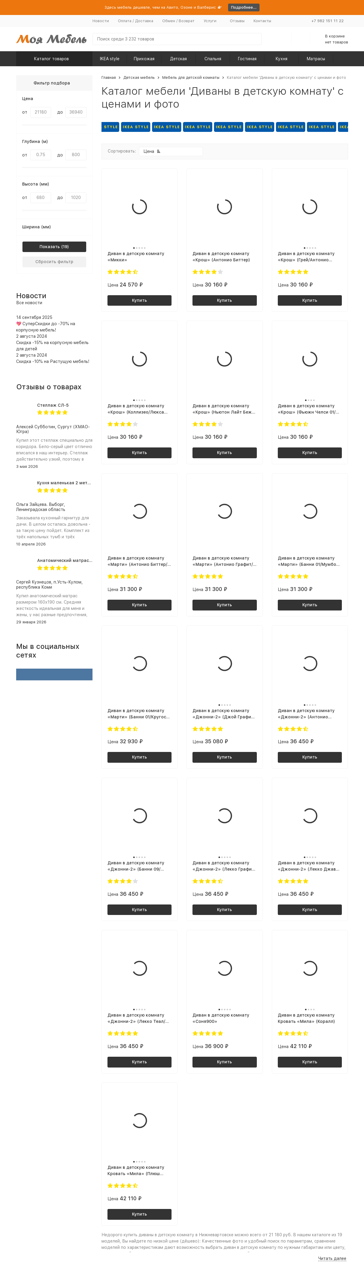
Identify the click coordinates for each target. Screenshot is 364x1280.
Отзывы (237, 21)
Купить (139, 300)
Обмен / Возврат (178, 21)
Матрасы (316, 58)
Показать (50, 246)
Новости (100, 21)
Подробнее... (244, 7)
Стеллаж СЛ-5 (53, 405)
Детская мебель (139, 77)
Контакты (262, 21)
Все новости (29, 302)
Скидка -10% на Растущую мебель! (52, 361)
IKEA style (109, 58)
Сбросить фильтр (54, 261)
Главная (108, 77)
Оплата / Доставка (135, 21)
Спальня (212, 58)
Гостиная (247, 58)
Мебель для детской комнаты (190, 77)
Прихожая (144, 58)
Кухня (281, 58)
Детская (178, 58)
